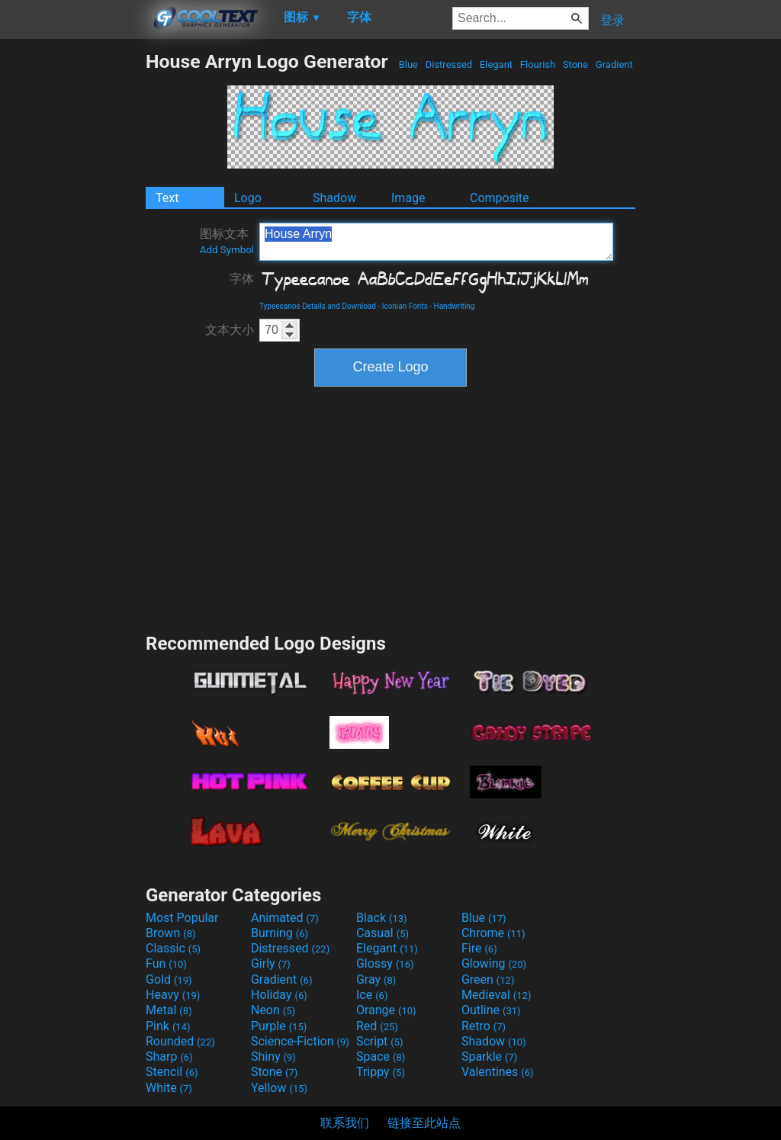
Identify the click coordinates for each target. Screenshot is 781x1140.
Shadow (334, 198)
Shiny (273, 1056)
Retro (483, 1026)
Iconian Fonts (405, 306)
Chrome (493, 933)
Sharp (169, 1056)
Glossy (385, 963)
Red (377, 1026)
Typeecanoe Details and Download (317, 306)
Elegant (496, 64)
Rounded (180, 1041)
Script (379, 1041)
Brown (170, 933)
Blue (408, 64)
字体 (242, 278)
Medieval (496, 994)
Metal (169, 1010)
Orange (386, 1010)
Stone (576, 64)
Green (488, 979)
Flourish (538, 64)
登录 (612, 20)
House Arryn (436, 242)
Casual (382, 933)
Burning (279, 933)
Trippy (380, 1072)
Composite (499, 198)
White (169, 1088)
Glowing (493, 963)
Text (167, 198)
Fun (166, 963)
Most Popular (182, 917)
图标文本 (227, 240)
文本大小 (229, 330)
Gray (376, 979)
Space (380, 1056)
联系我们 (344, 1123)
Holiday (279, 994)
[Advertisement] (72, 279)
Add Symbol (227, 249)
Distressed (448, 64)
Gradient (614, 64)
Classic (173, 948)
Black (381, 917)
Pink (168, 1026)
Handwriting (454, 306)
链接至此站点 (424, 1123)
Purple (279, 1026)
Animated (285, 917)
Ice (371, 994)
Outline (491, 1010)
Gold (169, 979)
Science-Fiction (300, 1041)
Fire (479, 948)
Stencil (172, 1072)
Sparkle (489, 1056)
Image (408, 198)
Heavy (173, 994)
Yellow (279, 1088)
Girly (271, 963)
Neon (273, 1010)
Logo (248, 198)
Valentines (497, 1072)
